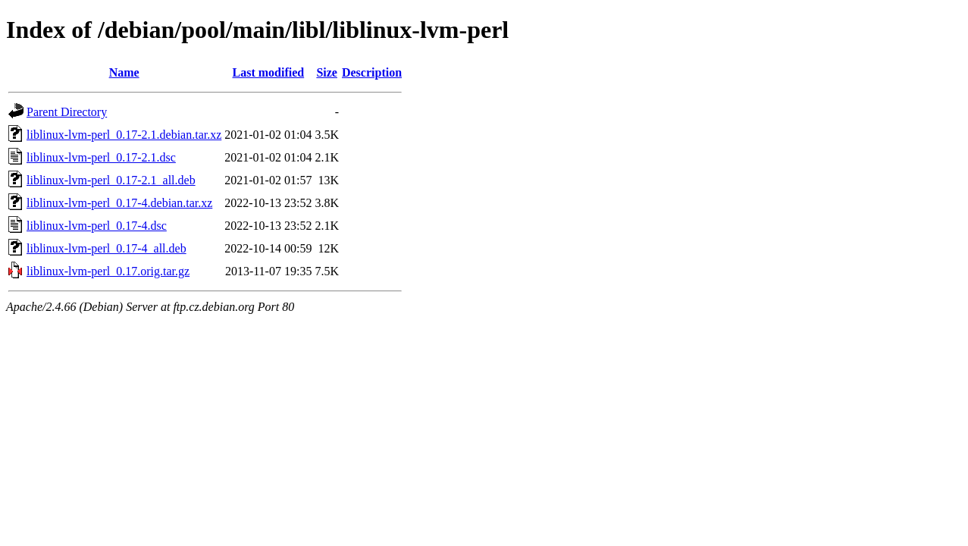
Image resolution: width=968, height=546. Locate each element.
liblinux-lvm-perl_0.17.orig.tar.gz (108, 271)
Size (326, 72)
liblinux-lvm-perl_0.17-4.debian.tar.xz (119, 202)
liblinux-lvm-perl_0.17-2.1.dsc (101, 157)
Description (372, 72)
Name (124, 72)
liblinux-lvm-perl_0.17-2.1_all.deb (111, 180)
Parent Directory (67, 111)
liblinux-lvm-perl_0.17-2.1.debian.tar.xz (124, 134)
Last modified (269, 72)
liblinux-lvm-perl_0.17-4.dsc (97, 225)
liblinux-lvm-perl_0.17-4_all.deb (106, 248)
